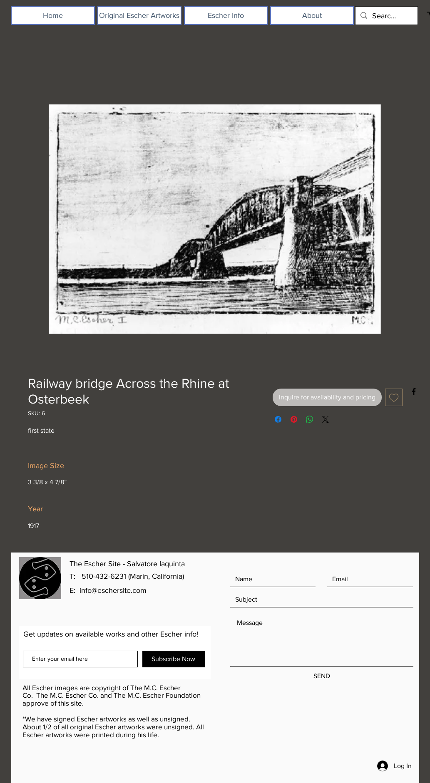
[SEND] (322, 676)
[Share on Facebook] (278, 419)
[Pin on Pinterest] (294, 419)
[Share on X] (326, 419)
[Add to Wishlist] (394, 397)
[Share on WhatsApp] (310, 419)
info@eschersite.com (113, 590)
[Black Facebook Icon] (413, 391)
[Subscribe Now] (173, 659)
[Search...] (386, 16)
